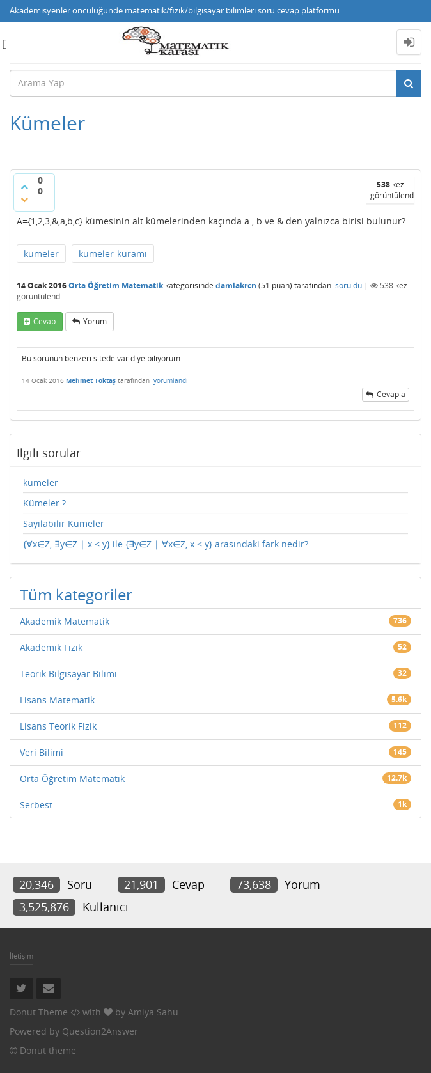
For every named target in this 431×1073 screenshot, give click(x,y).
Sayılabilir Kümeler (63, 523)
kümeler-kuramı (113, 253)
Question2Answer (100, 1031)
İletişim (21, 955)
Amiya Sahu (153, 1012)
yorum (95, 321)
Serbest (36, 805)
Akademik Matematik (64, 621)
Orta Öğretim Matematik (115, 285)
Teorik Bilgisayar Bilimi (68, 674)
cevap (44, 321)
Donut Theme (39, 1012)
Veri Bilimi (41, 752)
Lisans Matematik (57, 700)
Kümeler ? (44, 503)
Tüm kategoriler (76, 594)
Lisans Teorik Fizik (58, 726)
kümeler (41, 253)
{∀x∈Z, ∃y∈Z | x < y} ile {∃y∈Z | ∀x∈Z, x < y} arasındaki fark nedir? (165, 544)
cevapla (391, 394)
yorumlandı (170, 380)
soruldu (348, 285)
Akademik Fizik (51, 647)
